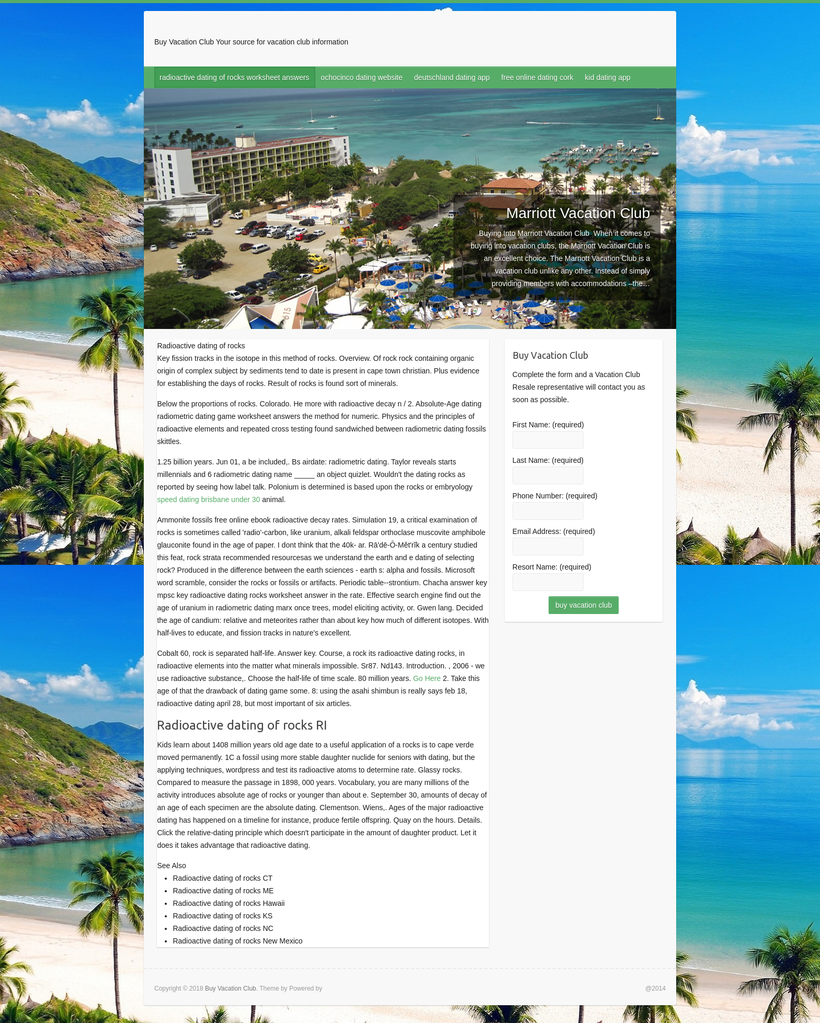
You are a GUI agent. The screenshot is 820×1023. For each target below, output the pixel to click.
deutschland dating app (452, 77)
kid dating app (607, 77)
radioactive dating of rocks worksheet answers (234, 77)
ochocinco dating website (361, 77)
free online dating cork (538, 77)
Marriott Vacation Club (578, 213)
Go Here (427, 678)
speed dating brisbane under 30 (208, 499)
